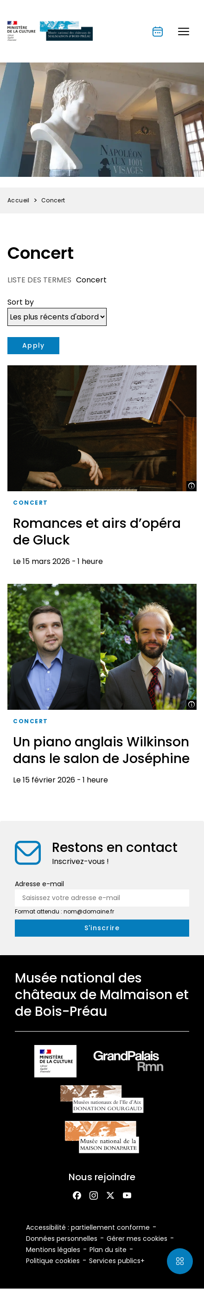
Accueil (18, 200)
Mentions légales (53, 1249)
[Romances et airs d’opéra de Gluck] (102, 469)
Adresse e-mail (39, 884)
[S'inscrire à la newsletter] (102, 928)
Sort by (20, 302)
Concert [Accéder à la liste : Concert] (30, 503)
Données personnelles (61, 1238)
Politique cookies (53, 1260)
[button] (184, 31)
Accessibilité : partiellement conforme (88, 1227)
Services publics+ (117, 1260)
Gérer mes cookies (137, 1238)
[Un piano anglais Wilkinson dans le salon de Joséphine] (102, 687)
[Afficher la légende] (191, 486)
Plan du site (108, 1249)
